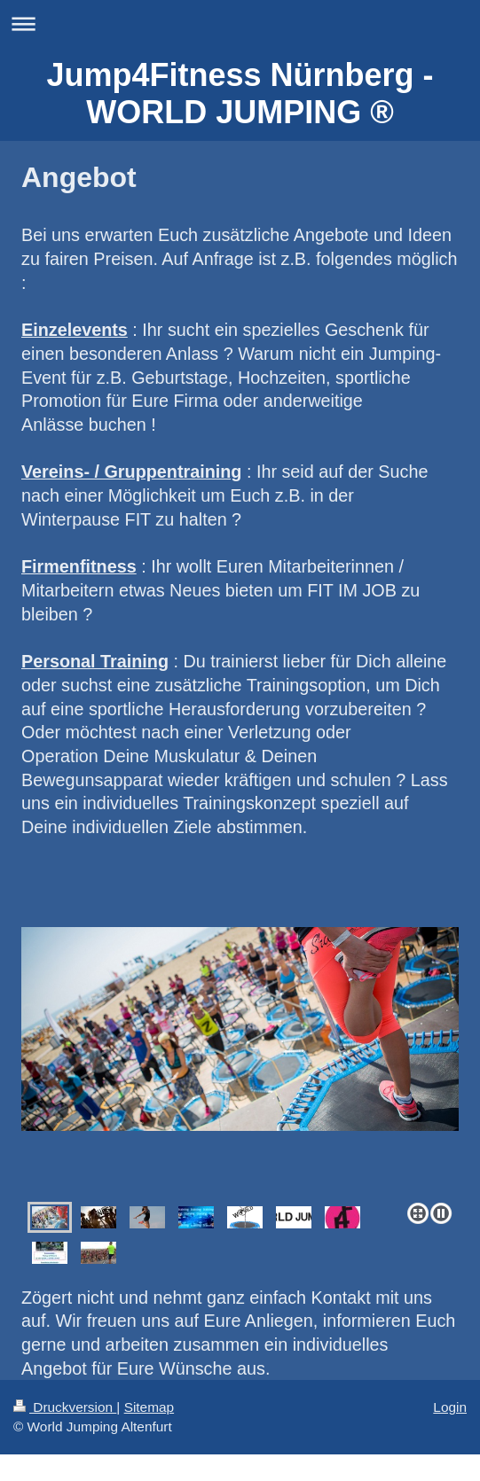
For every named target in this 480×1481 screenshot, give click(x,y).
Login (450, 1407)
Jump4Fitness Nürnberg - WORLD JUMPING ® (239, 93)
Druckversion (64, 1407)
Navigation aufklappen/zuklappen (240, 23)
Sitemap (149, 1407)
